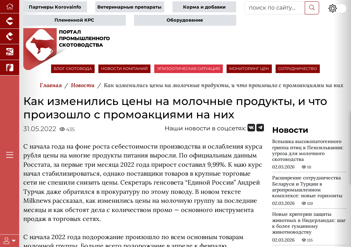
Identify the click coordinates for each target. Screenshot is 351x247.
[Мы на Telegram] (260, 127)
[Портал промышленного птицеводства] (9, 36)
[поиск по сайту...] (274, 7)
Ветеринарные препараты (129, 7)
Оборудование (185, 20)
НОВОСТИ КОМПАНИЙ (124, 68)
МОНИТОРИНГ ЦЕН (249, 68)
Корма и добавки (204, 7)
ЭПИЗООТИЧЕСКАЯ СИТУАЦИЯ (188, 68)
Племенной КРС (74, 20)
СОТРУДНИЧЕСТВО (297, 68)
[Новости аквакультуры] (9, 52)
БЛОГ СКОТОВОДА (73, 68)
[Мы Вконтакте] (251, 127)
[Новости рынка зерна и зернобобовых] (9, 67)
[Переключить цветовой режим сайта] (337, 8)
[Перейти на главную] (9, 6)
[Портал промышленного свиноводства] (9, 21)
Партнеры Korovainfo (55, 7)
